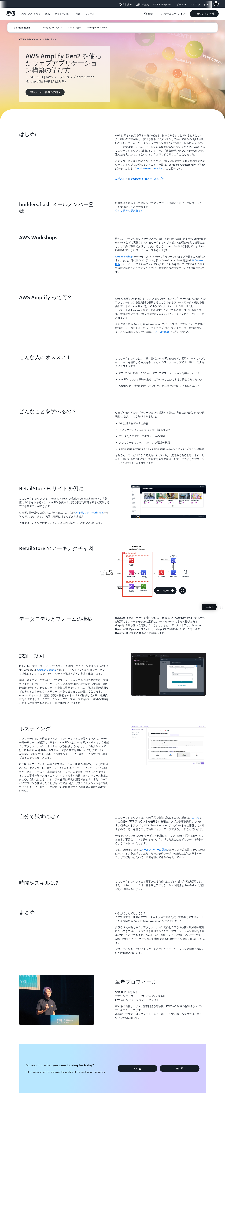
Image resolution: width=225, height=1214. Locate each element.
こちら (195, 817)
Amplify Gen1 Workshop (89, 512)
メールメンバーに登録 (154, 849)
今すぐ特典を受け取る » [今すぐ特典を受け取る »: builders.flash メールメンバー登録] (129, 210)
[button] (31, 14)
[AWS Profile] (216, 3)
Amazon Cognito (46, 669)
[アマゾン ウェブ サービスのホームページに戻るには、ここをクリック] (10, 15)
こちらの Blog (161, 331)
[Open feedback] (221, 607)
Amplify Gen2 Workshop (149, 168)
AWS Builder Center (29, 39)
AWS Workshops (124, 256)
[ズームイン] (172, 590)
